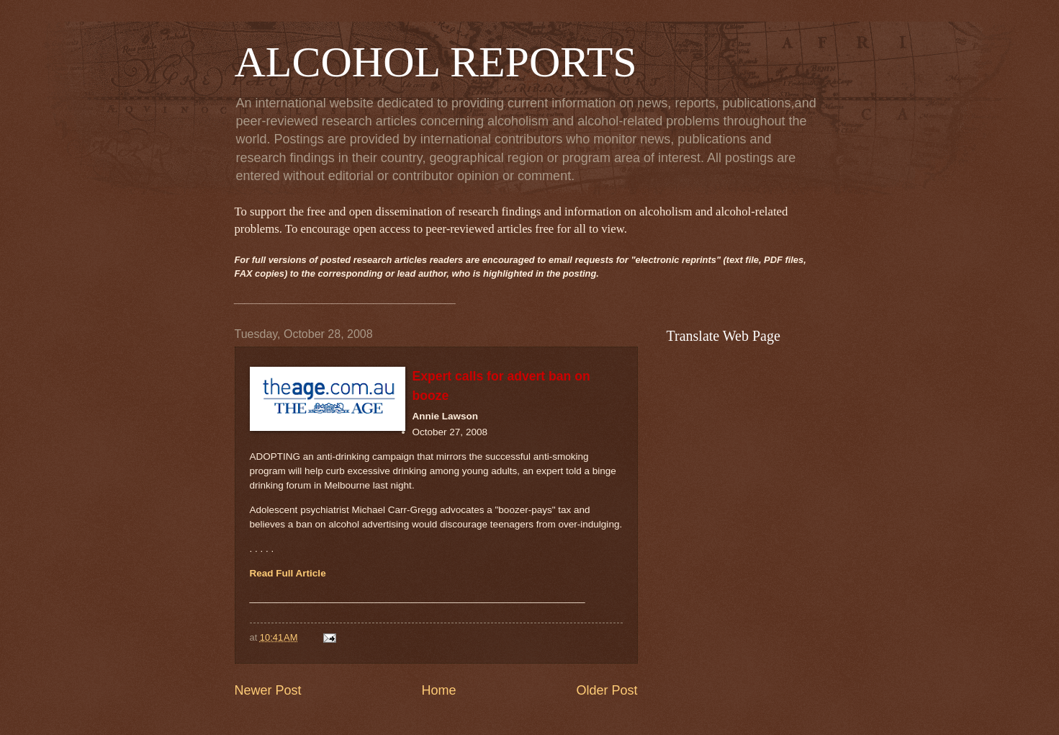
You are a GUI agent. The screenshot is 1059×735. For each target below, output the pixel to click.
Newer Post (268, 690)
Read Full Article (288, 573)
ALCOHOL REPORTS (436, 62)
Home (438, 690)
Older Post (606, 690)
